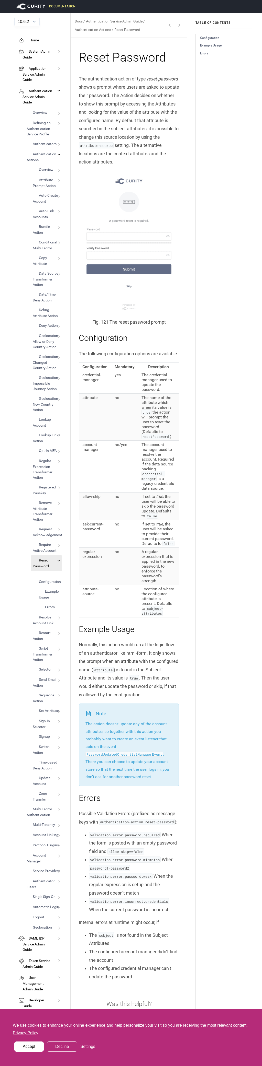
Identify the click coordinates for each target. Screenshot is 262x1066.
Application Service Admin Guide (35, 74)
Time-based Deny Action (45, 765)
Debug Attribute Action (45, 313)
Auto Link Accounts (43, 214)
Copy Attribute (40, 261)
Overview (40, 113)
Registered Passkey (44, 490)
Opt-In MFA (48, 451)
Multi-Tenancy (44, 825)
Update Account (41, 781)
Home (34, 40)
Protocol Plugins (46, 845)
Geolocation (42, 927)
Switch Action (41, 750)
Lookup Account (42, 422)
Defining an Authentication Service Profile (39, 128)
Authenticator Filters (41, 884)
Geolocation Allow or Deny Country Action (45, 341)
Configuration (50, 582)
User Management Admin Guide (33, 983)
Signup (44, 736)
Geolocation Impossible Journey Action (45, 383)
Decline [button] (62, 1046)
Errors (50, 607)
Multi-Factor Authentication (39, 812)
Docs (79, 21)
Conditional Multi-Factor (45, 245)
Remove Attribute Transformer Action (42, 511)
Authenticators (45, 144)
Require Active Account (45, 548)
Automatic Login (46, 907)
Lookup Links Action (46, 438)
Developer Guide (33, 1003)
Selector (45, 669)
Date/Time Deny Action (44, 297)
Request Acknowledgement (47, 532)
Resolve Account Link (43, 620)
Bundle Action (41, 230)
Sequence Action (43, 698)
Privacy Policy (25, 1033)
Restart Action (42, 636)
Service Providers (46, 871)
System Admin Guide (37, 54)
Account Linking (45, 835)
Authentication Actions (41, 157)
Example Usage (49, 594)
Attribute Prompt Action (44, 183)
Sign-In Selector (41, 724)
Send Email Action (44, 682)
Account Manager (36, 858)
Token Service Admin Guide (36, 964)
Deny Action (48, 325)
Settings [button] (87, 1046)
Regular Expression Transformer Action (42, 469)
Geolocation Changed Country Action (45, 362)
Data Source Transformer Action (45, 279)
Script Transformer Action (42, 654)
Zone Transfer (40, 796)
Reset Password (41, 563)
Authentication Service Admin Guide (37, 97)
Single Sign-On (44, 897)
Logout (38, 917)
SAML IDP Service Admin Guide (34, 944)
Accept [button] (29, 1046)
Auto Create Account (45, 198)
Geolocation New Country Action (45, 404)
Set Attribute (49, 711)
